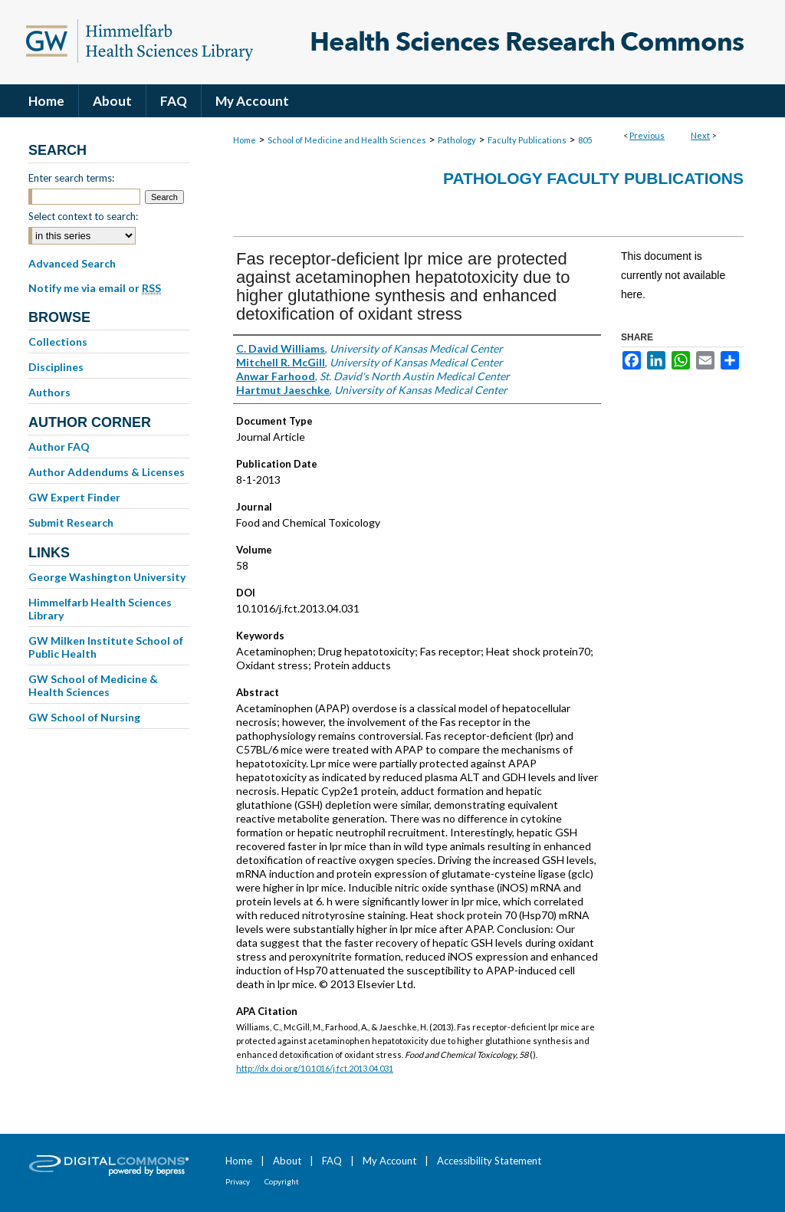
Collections (57, 341)
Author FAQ (59, 446)
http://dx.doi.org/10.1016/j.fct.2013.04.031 (314, 1068)
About (287, 1161)
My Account (389, 1161)
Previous (647, 135)
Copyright (281, 1181)
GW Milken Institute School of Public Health (105, 647)
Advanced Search (72, 263)
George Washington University (107, 576)
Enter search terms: (71, 178)
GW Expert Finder (74, 497)
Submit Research (70, 522)
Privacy (237, 1181)
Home (244, 140)
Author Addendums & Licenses (106, 471)
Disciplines (56, 366)
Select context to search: (83, 216)
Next (700, 135)
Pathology (457, 140)
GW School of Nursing (84, 717)
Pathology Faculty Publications (593, 178)
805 (585, 140)
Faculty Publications (527, 140)
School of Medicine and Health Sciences (347, 140)
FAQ (332, 1161)
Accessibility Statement (489, 1161)
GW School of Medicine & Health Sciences (93, 685)
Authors (49, 392)
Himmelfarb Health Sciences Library (100, 609)
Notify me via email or (94, 288)
